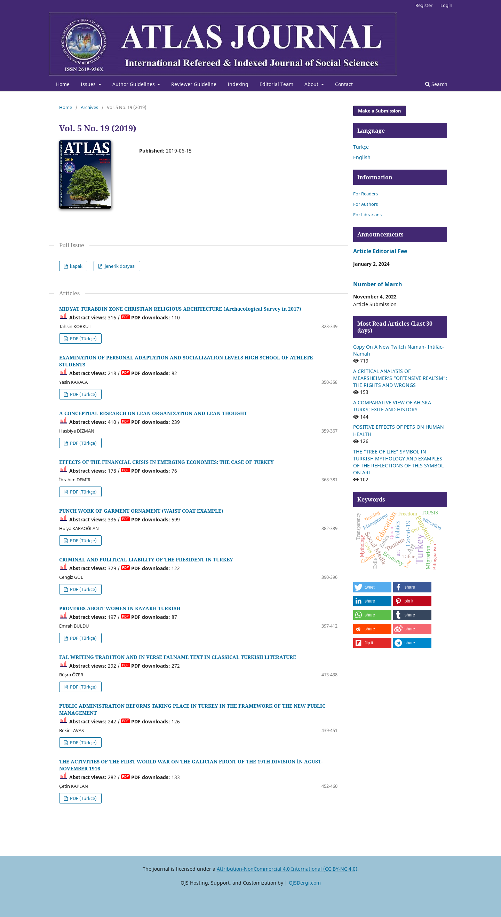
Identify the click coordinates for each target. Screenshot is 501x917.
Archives (89, 107)
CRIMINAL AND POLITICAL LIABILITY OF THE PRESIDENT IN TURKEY (146, 559)
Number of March (377, 284)
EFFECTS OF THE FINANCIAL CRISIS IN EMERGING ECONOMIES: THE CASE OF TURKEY (166, 462)
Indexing (238, 84)
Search (436, 84)
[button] (372, 587)
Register (423, 5)
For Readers (365, 194)
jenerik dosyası (119, 266)
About (312, 84)
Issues (89, 84)
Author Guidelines (134, 84)
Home (63, 84)
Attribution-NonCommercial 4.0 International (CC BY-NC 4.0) (287, 868)
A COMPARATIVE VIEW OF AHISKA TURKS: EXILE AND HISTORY (392, 406)
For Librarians (367, 214)
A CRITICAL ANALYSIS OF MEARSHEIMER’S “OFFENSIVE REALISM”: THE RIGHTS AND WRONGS (400, 378)
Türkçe (361, 146)
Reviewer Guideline (193, 84)
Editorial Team (276, 84)
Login (446, 5)
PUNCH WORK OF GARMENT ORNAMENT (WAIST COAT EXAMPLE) (141, 510)
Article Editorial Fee (380, 251)
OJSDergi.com (305, 882)
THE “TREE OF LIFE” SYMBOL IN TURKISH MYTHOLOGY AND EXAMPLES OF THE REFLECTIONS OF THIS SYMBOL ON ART (398, 462)
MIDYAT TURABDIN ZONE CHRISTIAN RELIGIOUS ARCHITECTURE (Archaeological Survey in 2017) (180, 308)
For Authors (365, 204)
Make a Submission (379, 111)
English (362, 157)
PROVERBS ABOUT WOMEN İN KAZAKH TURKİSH (119, 608)
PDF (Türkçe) (83, 338)
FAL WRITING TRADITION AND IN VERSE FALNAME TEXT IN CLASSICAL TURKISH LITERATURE (177, 657)
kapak (75, 266)
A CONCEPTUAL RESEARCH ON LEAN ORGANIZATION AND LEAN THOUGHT (153, 413)
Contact (344, 84)
